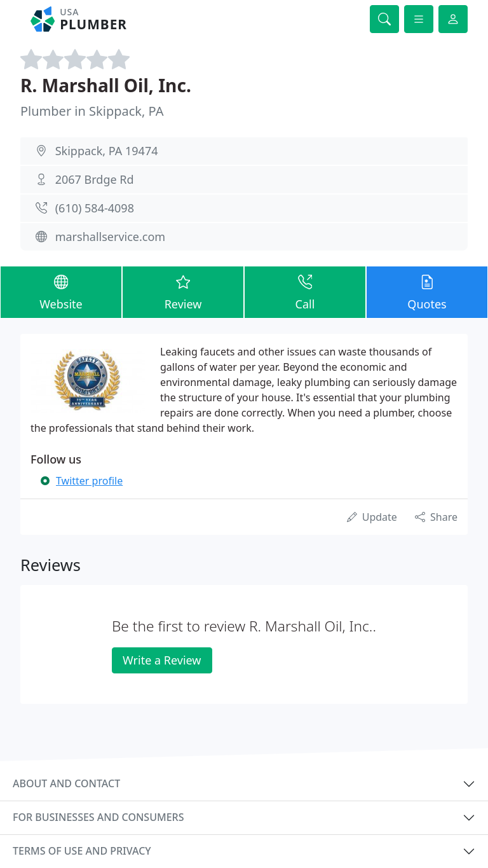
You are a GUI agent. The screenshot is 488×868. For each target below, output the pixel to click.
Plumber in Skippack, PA (91, 111)
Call (305, 292)
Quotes (427, 292)
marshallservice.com (110, 236)
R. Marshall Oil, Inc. (105, 85)
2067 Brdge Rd (94, 179)
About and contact (66, 783)
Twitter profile (89, 481)
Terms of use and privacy (82, 851)
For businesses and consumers (98, 817)
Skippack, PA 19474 (106, 150)
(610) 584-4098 (94, 208)
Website (61, 292)
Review (183, 292)
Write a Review (162, 660)
